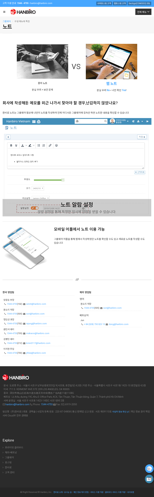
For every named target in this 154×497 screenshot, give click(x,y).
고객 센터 (8, 472)
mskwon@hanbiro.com (37, 333)
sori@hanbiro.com (35, 313)
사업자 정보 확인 (120, 412)
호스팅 (7, 462)
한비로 (7, 467)
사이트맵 (130, 492)
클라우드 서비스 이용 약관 (115, 492)
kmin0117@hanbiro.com (38, 343)
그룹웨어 (7, 21)
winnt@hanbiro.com (36, 304)
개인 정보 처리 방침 (81, 492)
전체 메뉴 (143, 11)
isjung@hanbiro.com (36, 323)
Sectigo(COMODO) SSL (139, 3)
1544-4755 (12, 304)
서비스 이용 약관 (96, 492)
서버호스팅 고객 (104, 3)
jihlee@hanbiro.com (36, 353)
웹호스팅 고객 (120, 3)
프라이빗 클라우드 (13, 447)
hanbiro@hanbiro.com (41, 3)
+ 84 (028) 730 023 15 (94, 324)
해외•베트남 (10, 452)
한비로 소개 (58, 492)
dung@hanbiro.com (118, 324)
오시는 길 (68, 492)
